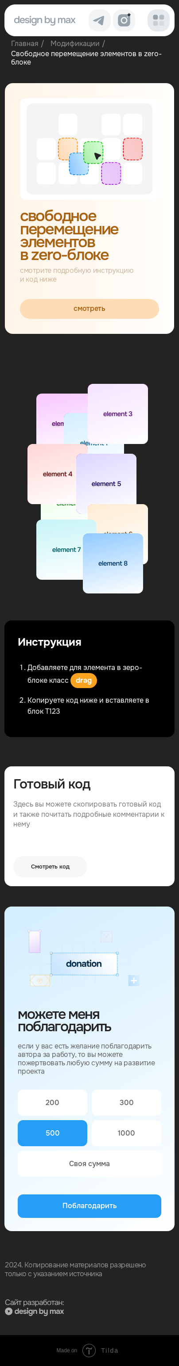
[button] (159, 20)
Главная (25, 43)
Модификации (75, 43)
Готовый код (51, 784)
